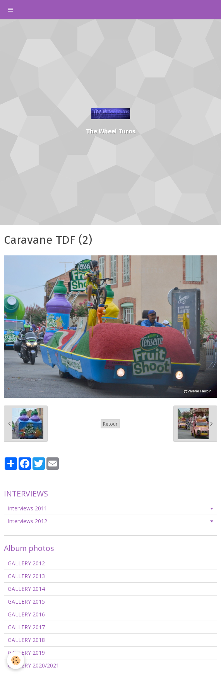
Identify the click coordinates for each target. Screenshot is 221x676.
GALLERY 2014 (26, 588)
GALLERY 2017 (26, 627)
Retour (110, 424)
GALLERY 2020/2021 (33, 665)
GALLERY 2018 (26, 639)
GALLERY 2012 (26, 563)
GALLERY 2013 (26, 576)
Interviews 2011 (27, 508)
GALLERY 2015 (26, 601)
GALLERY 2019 (26, 652)
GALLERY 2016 (26, 614)
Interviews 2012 (27, 521)
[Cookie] (15, 660)
